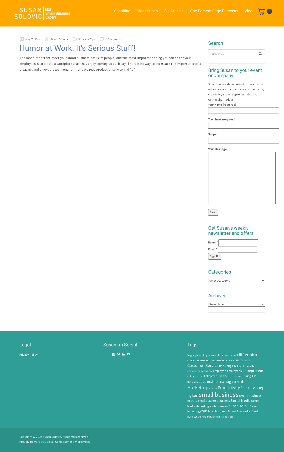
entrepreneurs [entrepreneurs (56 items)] (195, 376)
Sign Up (215, 256)
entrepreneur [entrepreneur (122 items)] (253, 370)
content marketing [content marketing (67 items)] (198, 360)
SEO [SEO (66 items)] (252, 388)
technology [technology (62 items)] (194, 411)
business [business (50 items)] (212, 355)
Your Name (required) (236, 107)
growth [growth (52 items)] (239, 376)
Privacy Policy (28, 355)
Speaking (122, 11)
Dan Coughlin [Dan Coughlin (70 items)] (227, 366)
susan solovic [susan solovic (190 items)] (240, 405)
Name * (213, 242)
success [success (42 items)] (224, 406)
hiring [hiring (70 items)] (247, 376)
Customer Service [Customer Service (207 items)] (203, 365)
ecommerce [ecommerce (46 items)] (193, 371)
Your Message (236, 176)
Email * (212, 249)
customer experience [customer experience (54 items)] (222, 360)
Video (250, 11)
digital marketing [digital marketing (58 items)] (246, 366)
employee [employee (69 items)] (219, 371)
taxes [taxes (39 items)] (255, 406)
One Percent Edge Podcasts (214, 11)
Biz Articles (174, 11)
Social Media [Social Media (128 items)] (240, 400)
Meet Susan (147, 11)
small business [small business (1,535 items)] (218, 395)
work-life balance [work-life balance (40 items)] (224, 416)
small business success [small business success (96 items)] (214, 401)
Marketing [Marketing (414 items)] (197, 387)
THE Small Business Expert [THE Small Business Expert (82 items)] (219, 411)
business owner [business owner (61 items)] (227, 355)
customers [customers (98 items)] (242, 360)
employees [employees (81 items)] (234, 371)
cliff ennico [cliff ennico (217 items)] (247, 354)
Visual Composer (58, 442)
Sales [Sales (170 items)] (245, 387)
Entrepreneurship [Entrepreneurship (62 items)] (214, 376)
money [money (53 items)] (213, 388)
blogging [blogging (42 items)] (191, 355)
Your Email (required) (236, 122)
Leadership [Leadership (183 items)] (208, 381)
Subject (236, 137)
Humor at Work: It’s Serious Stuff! (77, 48)
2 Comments (113, 39)
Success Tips (87, 39)
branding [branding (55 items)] (201, 355)
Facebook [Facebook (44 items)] (230, 376)
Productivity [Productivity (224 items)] (229, 387)
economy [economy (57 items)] (206, 371)
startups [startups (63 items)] (214, 406)
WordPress (82, 442)
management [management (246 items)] (231, 381)
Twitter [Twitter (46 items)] (211, 416)
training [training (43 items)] (202, 416)
